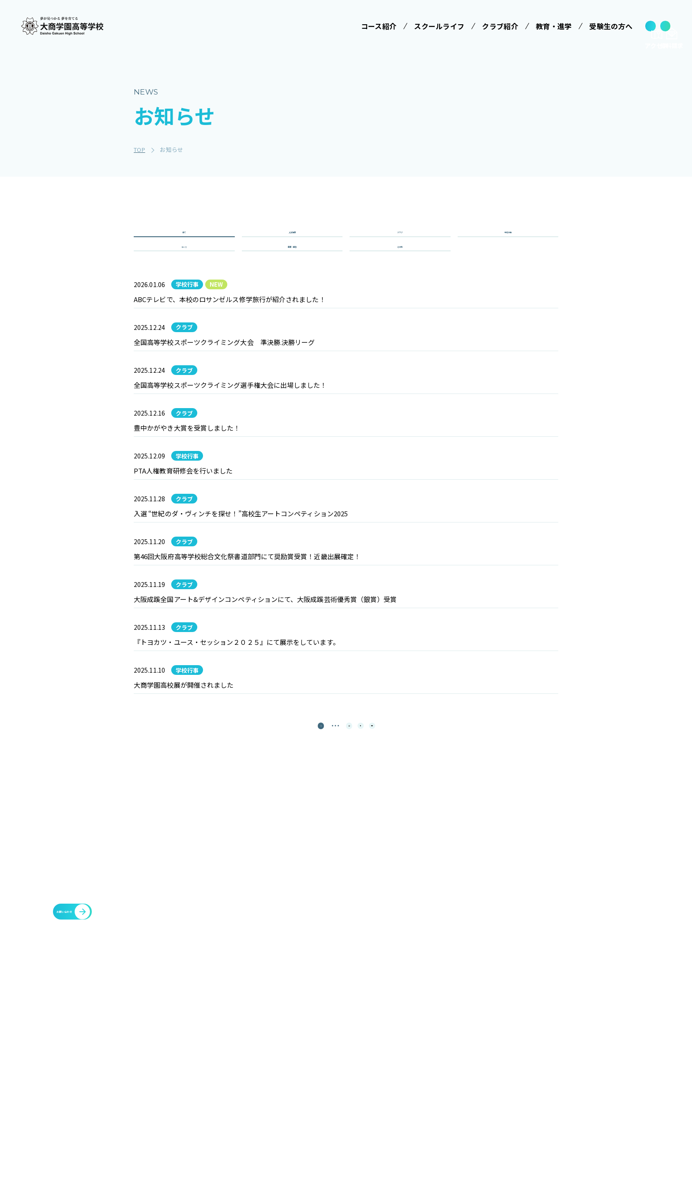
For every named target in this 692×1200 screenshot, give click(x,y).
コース (184, 273)
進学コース (290, 1131)
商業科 (284, 1147)
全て (184, 241)
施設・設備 (506, 1029)
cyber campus (576, 1114)
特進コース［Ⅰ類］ (303, 1073)
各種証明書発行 (574, 1029)
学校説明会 (447, 1045)
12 (341, 911)
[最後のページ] (394, 911)
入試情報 (291, 241)
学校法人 (284, 1008)
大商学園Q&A (450, 1077)
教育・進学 (506, 1050)
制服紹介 (372, 1061)
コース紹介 (287, 1053)
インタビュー (379, 1126)
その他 (400, 273)
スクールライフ (379, 1008)
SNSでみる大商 (382, 1094)
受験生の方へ (447, 1008)
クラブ (400, 241)
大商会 (559, 1093)
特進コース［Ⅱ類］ (303, 1089)
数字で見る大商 (382, 1110)
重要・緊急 (292, 273)
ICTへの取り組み (384, 1077)
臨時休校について (577, 1050)
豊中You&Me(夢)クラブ (588, 1072)
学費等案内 (447, 1061)
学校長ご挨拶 (379, 1028)
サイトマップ (509, 1114)
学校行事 (507, 241)
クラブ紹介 (506, 1008)
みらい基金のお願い (303, 1028)
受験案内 (443, 1028)
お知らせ (502, 1072)
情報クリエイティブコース (303, 1111)
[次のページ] (368, 911)
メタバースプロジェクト (588, 1008)
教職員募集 (506, 1093)
